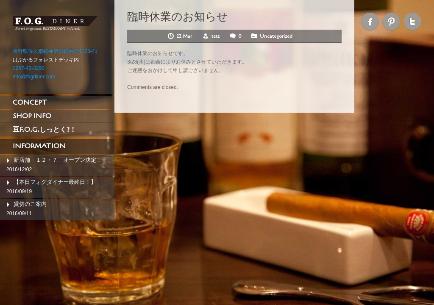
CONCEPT (30, 102)
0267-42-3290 (29, 68)
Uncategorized (276, 36)
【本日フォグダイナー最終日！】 (55, 182)
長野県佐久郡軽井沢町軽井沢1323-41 (55, 51)
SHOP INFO (32, 116)
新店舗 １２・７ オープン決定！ (58, 160)
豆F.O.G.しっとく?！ (44, 129)
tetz (215, 36)
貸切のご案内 (30, 204)
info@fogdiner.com (34, 77)
